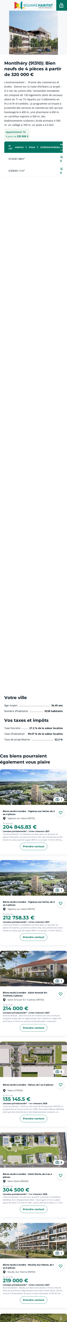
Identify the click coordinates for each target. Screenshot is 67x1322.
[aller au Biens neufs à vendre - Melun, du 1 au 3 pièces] (33, 1059)
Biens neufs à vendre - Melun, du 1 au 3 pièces (28, 1084)
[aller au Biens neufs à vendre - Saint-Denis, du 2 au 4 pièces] (33, 1150)
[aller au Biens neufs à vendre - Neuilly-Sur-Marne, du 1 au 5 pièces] (33, 1240)
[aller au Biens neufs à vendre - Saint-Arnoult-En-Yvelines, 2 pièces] (33, 968)
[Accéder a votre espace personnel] (61, 5)
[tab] (17, 134)
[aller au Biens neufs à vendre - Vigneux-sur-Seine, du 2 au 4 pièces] (33, 787)
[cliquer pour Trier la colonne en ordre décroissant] (26, 147)
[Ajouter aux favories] (60, 812)
